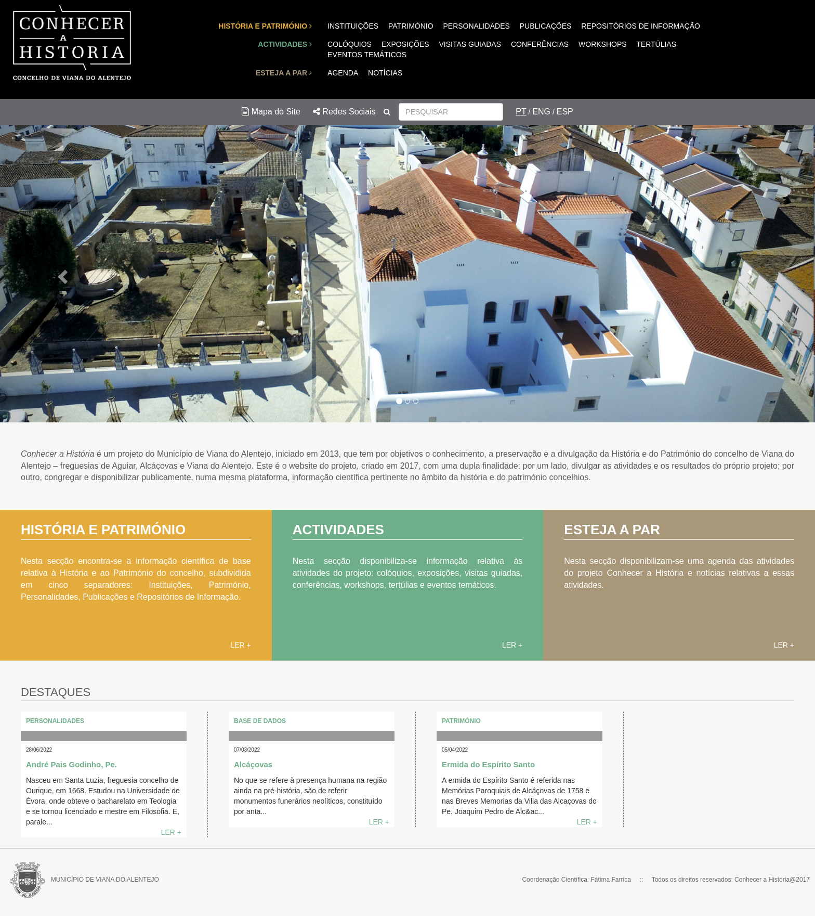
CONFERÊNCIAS (540, 44)
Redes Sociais (344, 111)
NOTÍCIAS (385, 73)
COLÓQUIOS (349, 44)
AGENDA (342, 73)
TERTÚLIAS (656, 44)
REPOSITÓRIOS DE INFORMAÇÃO (640, 26)
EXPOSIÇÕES (405, 44)
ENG (541, 111)
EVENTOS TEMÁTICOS (366, 54)
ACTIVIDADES (285, 44)
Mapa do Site (271, 111)
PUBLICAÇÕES (546, 26)
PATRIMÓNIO (410, 26)
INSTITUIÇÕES (352, 26)
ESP (565, 111)
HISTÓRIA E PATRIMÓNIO (265, 26)
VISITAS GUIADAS (470, 44)
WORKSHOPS (603, 44)
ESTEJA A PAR (284, 73)
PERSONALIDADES (476, 26)
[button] (61, 273)
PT (521, 111)
